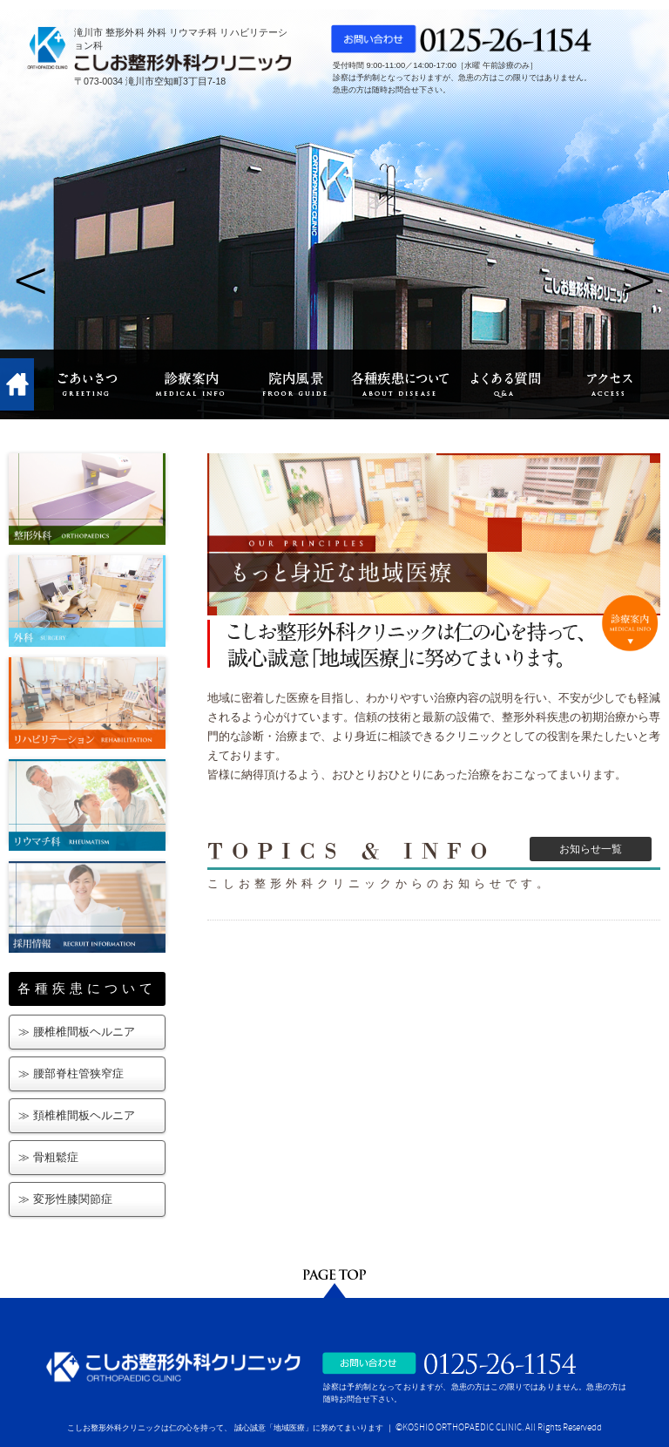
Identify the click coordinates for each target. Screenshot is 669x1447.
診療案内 (191, 384)
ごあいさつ (86, 384)
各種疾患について (400, 384)
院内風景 (295, 384)
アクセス (609, 384)
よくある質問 (504, 384)
